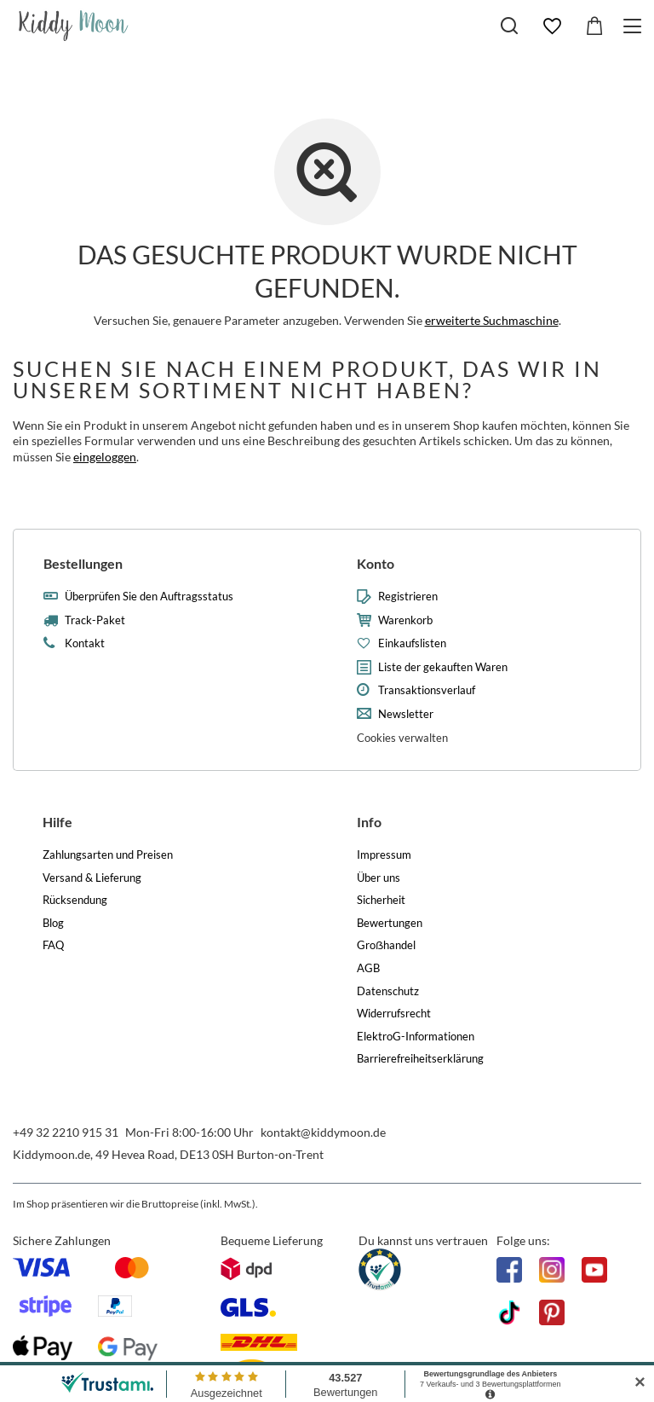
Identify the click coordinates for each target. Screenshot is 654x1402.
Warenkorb (405, 620)
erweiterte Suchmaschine (492, 320)
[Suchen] (509, 25)
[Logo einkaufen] (74, 26)
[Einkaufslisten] (552, 26)
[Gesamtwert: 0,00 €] (594, 26)
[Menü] (635, 26)
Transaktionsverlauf (426, 690)
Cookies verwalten (402, 737)
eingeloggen (104, 456)
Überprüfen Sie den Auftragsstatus (149, 596)
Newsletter (405, 714)
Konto (375, 563)
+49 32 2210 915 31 (65, 1132)
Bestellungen (83, 563)
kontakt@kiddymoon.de (323, 1132)
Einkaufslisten (412, 643)
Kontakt (85, 643)
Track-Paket (95, 620)
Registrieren (408, 596)
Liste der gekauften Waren (443, 667)
